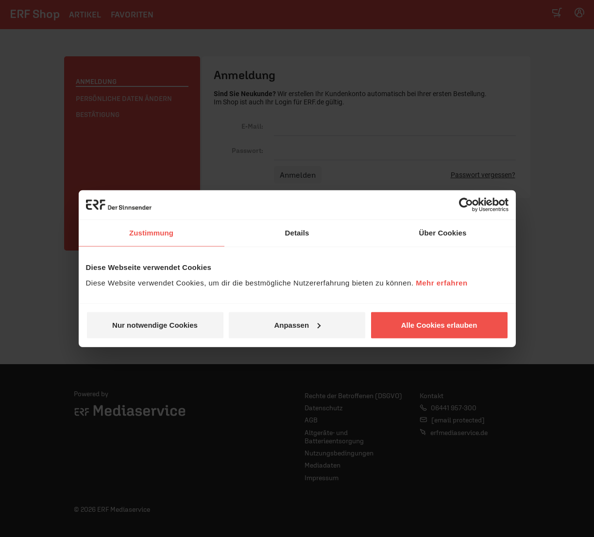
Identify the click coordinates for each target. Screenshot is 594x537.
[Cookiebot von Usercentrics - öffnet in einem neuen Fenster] (466, 205)
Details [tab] (297, 233)
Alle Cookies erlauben (439, 324)
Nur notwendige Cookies (155, 324)
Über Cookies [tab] (443, 233)
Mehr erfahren (442, 282)
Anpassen (297, 324)
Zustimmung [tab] (151, 233)
